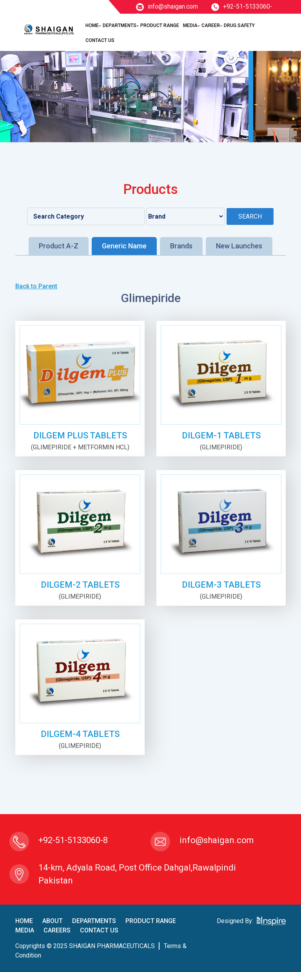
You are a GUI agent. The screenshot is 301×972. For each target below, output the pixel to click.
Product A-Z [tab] (58, 246)
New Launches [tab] (239, 246)
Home (92, 25)
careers (57, 930)
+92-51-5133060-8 (73, 840)
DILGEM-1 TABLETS (221, 435)
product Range (150, 921)
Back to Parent (36, 286)
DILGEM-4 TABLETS (80, 734)
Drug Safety (239, 25)
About (52, 921)
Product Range (159, 25)
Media (190, 25)
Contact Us (99, 40)
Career (210, 25)
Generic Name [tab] (124, 246)
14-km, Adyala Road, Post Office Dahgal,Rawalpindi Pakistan (137, 874)
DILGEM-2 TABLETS (80, 585)
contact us (99, 930)
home (24, 921)
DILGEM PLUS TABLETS (80, 435)
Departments (119, 25)
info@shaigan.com (167, 6)
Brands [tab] (181, 246)
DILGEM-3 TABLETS (221, 585)
